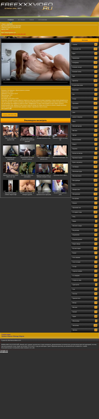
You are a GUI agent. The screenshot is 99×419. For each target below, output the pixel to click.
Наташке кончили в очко (44, 138)
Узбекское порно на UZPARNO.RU (11, 27)
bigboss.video (4, 29)
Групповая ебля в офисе (60, 175)
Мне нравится (6, 108)
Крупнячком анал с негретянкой (10, 158)
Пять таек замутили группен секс (10, 139)
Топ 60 (31, 19)
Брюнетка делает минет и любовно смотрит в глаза (44, 176)
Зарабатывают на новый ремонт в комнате (27, 158)
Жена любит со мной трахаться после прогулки (44, 193)
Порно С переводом (7, 24)
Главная (11, 19)
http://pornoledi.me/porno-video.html (11, 26)
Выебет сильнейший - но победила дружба (27, 193)
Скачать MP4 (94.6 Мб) (9, 115)
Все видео (21, 19)
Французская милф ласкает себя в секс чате (10, 176)
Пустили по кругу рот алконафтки (27, 176)
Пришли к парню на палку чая (60, 139)
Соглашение (42, 19)
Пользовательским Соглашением (10, 348)
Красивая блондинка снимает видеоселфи (10, 193)
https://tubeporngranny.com (8, 32)
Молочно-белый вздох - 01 (60, 157)
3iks (9, 340)
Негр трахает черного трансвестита (44, 158)
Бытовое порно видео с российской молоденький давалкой (27, 139)
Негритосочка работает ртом (60, 193)
